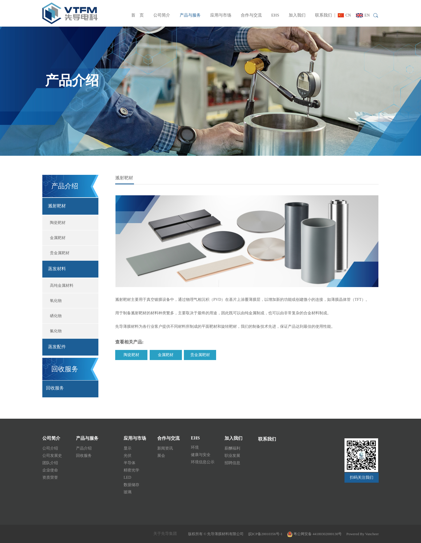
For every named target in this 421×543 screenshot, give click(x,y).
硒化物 (56, 316)
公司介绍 (50, 448)
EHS (275, 15)
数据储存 (131, 485)
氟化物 (56, 331)
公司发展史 (52, 455)
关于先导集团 (165, 533)
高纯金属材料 (61, 285)
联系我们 (323, 15)
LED (127, 477)
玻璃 (127, 492)
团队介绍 (50, 463)
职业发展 (232, 455)
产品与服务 (190, 15)
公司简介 (161, 15)
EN (363, 15)
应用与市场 (220, 15)
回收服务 (64, 369)
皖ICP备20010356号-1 (265, 534)
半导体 (129, 463)
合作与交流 (251, 15)
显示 (127, 448)
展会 (161, 455)
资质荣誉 (50, 477)
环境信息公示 (202, 462)
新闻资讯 (165, 448)
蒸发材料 (57, 268)
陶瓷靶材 (58, 223)
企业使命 (50, 470)
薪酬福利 (232, 448)
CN (344, 15)
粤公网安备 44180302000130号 (314, 534)
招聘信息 (232, 463)
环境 (195, 447)
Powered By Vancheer (362, 534)
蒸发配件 (57, 346)
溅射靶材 (57, 205)
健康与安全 (200, 455)
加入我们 (297, 15)
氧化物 (56, 301)
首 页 (137, 15)
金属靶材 (58, 238)
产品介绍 (64, 186)
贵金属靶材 (60, 253)
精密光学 (131, 470)
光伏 (127, 455)
